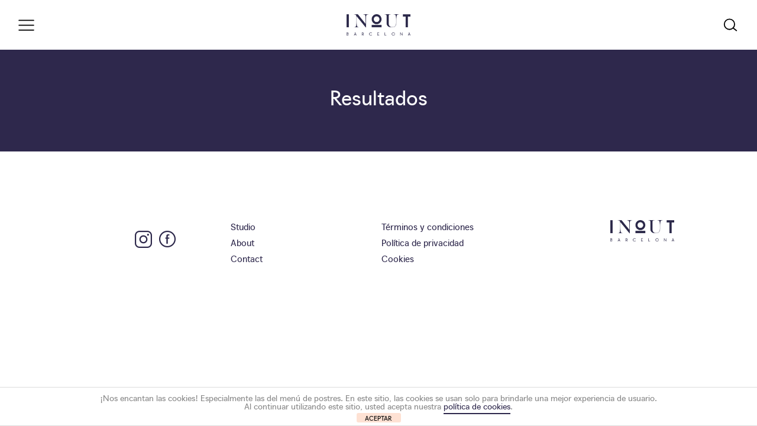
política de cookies (477, 406)
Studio (243, 226)
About (242, 242)
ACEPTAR (378, 418)
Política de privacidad (422, 242)
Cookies (397, 258)
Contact (247, 258)
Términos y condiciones (427, 226)
